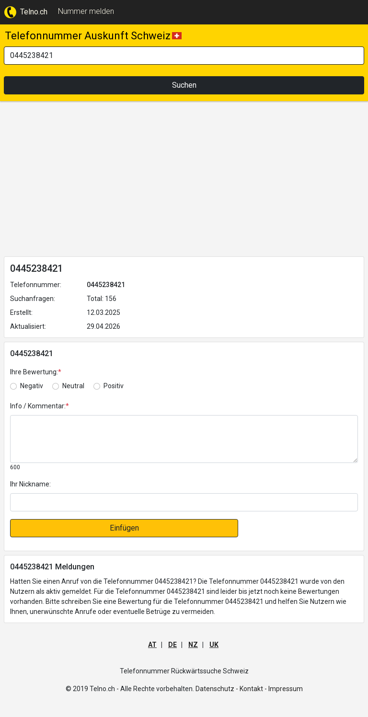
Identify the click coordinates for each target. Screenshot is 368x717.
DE (172, 644)
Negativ (31, 386)
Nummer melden (86, 11)
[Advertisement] (184, 181)
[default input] (184, 502)
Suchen (184, 85)
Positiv (114, 386)
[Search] (184, 55)
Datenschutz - (217, 689)
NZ (193, 644)
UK (213, 644)
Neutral (73, 386)
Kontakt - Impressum (271, 689)
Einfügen (124, 527)
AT (152, 644)
